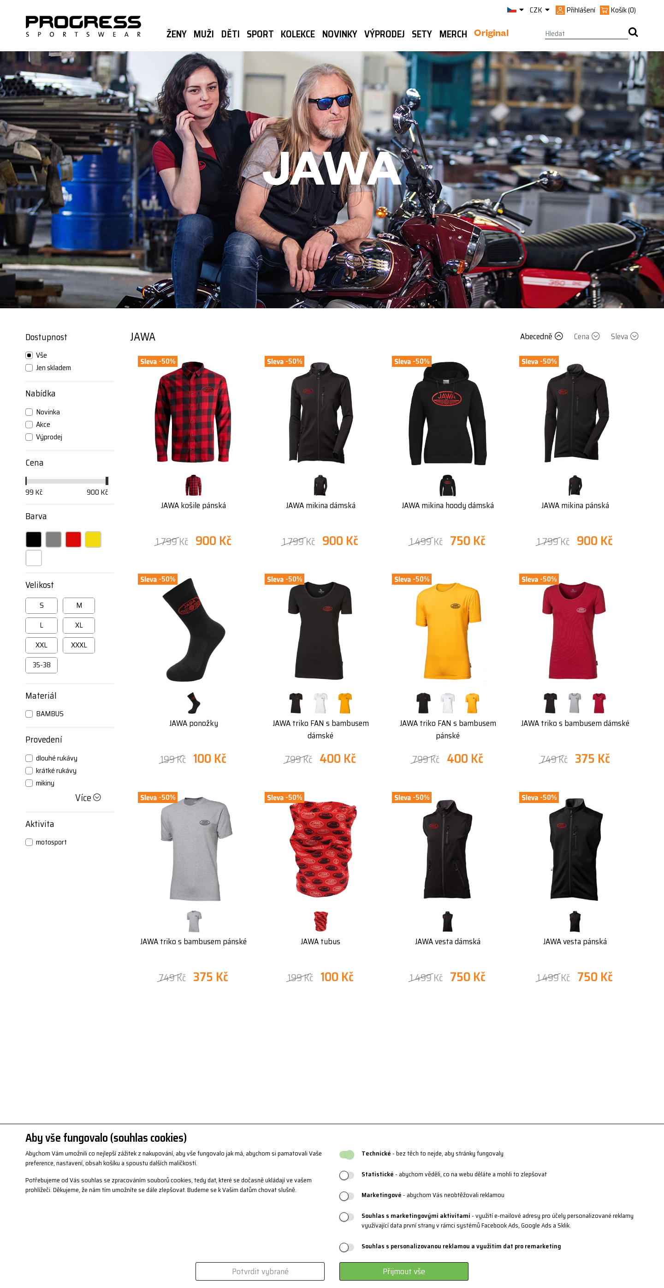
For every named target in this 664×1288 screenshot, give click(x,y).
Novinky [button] (339, 34)
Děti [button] (230, 34)
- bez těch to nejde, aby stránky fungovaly (433, 1153)
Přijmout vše (404, 1271)
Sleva (625, 336)
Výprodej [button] (384, 34)
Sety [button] (422, 34)
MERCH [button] (453, 34)
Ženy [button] (176, 34)
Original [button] (491, 35)
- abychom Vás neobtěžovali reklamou (433, 1195)
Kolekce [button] (298, 34)
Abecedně (542, 336)
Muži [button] (204, 34)
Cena (588, 336)
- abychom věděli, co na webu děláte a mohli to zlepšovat (454, 1174)
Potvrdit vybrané (260, 1271)
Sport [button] (260, 34)
